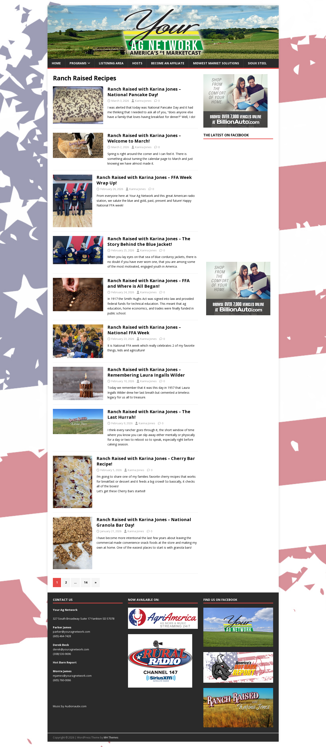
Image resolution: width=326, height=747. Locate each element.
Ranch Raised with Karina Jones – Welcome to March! (144, 138)
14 (85, 582)
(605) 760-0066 (62, 680)
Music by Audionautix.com (69, 706)
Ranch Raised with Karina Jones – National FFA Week (144, 330)
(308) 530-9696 (62, 654)
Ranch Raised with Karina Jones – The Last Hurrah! (148, 414)
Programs (78, 63)
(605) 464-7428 (62, 636)
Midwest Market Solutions (216, 63)
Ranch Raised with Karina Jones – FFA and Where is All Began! (148, 283)
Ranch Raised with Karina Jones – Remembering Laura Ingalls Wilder (146, 372)
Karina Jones (143, 101)
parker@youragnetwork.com (71, 632)
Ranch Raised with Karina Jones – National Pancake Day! (144, 91)
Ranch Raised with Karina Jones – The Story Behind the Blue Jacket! (148, 241)
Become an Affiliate (167, 63)
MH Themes (111, 737)
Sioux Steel (257, 63)
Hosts (137, 63)
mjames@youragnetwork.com (72, 676)
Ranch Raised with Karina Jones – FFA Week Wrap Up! (144, 180)
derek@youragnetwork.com (71, 649)
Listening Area (111, 63)
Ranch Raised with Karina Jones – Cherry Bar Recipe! (146, 461)
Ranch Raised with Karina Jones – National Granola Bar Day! (144, 522)
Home (56, 63)
